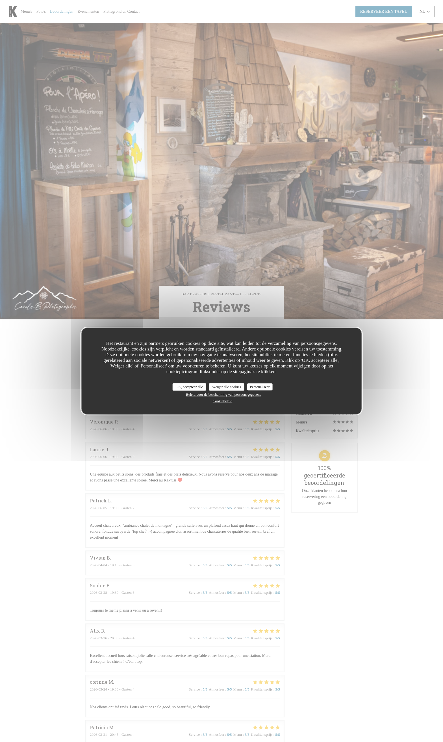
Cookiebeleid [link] (222, 401)
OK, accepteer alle (189, 387)
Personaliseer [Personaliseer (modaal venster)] (260, 387)
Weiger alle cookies (226, 387)
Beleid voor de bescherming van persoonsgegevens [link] (223, 394)
